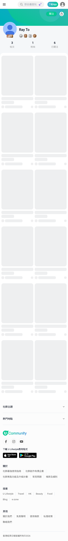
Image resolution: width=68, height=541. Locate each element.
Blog (5, 499)
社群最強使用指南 (12, 471)
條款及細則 (51, 476)
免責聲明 (21, 516)
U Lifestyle (8, 493)
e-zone (15, 499)
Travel (21, 493)
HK (29, 493)
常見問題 (37, 476)
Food (49, 493)
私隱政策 (48, 516)
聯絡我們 (7, 522)
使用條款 (34, 516)
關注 (51, 13)
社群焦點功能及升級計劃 (15, 476)
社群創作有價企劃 (35, 471)
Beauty (39, 493)
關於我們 (7, 516)
